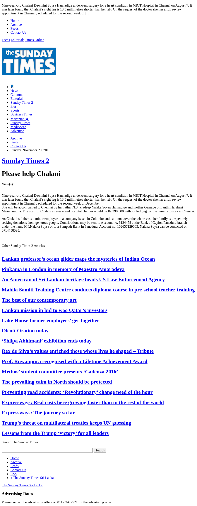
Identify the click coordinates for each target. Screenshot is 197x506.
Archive (16, 24)
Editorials (17, 40)
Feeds (14, 28)
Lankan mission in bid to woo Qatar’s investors (54, 310)
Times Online (34, 40)
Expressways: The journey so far (38, 412)
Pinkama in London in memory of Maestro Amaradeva (63, 269)
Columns (16, 94)
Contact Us (18, 32)
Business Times (21, 114)
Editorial (16, 98)
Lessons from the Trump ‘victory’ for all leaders (55, 433)
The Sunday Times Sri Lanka (32, 478)
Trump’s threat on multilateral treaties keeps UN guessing (66, 423)
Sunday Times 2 (21, 102)
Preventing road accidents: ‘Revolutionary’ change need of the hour (77, 392)
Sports (14, 110)
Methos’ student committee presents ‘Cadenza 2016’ (60, 371)
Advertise (17, 131)
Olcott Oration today (25, 330)
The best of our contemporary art (39, 300)
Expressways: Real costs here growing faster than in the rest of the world (83, 402)
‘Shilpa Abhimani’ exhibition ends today (47, 341)
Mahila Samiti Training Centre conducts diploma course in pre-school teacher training (98, 290)
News (14, 91)
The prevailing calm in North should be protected (57, 382)
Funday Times (20, 123)
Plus (13, 106)
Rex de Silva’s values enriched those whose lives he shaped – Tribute (78, 351)
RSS (13, 474)
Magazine (19, 119)
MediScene (18, 127)
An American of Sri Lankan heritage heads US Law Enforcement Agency (83, 279)
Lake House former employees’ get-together (50, 320)
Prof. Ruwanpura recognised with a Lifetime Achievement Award (74, 361)
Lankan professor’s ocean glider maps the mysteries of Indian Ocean (78, 259)
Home (14, 20)
